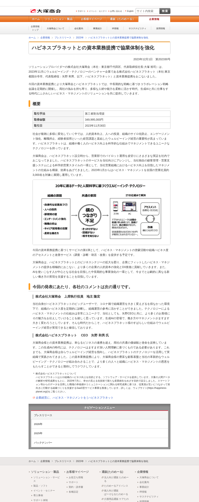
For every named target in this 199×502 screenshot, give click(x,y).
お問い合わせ (116, 11)
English (130, 11)
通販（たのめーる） (122, 18)
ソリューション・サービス (46, 479)
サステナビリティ (137, 28)
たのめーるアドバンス (116, 485)
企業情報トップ (35, 28)
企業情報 (154, 19)
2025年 (38, 433)
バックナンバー (43, 442)
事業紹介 (97, 28)
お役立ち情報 (76, 477)
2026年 (38, 424)
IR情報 (115, 28)
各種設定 (73, 491)
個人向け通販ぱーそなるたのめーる (116, 492)
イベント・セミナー (98, 11)
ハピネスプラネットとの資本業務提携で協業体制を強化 (118, 461)
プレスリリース (43, 415)
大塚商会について (55, 28)
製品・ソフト (40, 485)
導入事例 (38, 495)
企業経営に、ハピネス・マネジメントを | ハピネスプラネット (74, 397)
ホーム (36, 18)
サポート (82, 11)
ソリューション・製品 (59, 18)
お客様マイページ (91, 18)
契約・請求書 (76, 487)
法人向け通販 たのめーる (116, 479)
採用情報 (160, 28)
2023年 (80, 461)
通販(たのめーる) (112, 471)
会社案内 (78, 28)
